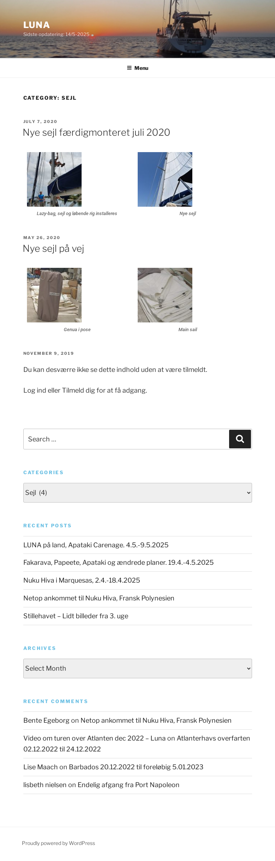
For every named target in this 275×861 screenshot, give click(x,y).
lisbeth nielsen (45, 785)
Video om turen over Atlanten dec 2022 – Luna (94, 738)
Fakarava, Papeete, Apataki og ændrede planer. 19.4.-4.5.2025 (118, 562)
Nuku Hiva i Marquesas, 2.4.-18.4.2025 (81, 580)
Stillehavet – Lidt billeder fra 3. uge (75, 616)
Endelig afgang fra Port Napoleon (129, 785)
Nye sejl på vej (53, 248)
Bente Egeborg (46, 720)
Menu (137, 68)
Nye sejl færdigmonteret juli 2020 (96, 132)
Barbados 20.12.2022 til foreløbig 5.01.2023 (136, 767)
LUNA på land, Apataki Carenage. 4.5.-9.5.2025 (96, 545)
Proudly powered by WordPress (58, 843)
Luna (37, 25)
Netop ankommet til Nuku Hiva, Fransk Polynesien (98, 598)
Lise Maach (40, 767)
